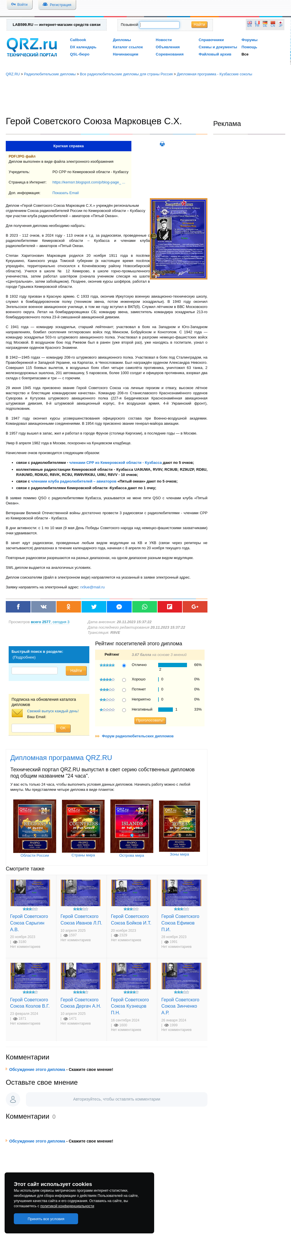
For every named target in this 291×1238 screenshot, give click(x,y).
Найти (199, 24)
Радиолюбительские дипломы (50, 74)
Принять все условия (46, 1219)
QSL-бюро (79, 54)
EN (249, 25)
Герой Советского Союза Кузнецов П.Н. (130, 1006)
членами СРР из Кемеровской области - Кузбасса (115, 462)
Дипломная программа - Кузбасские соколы (214, 74)
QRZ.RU (13, 74)
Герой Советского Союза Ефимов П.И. (180, 923)
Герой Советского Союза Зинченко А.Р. (180, 1006)
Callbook (78, 40)
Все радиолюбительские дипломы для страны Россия (126, 74)
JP (280, 25)
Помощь (249, 47)
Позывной (129, 24)
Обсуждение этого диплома (37, 1069)
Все (244, 54)
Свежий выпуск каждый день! (53, 711)
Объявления (168, 47)
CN (273, 25)
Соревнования (170, 54)
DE (265, 25)
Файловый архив (215, 54)
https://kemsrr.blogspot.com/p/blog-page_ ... (88, 182)
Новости (164, 40)
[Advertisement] (145, 96)
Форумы (249, 40)
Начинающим (125, 54)
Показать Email (65, 193)
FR (257, 25)
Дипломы (122, 40)
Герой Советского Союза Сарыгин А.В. (29, 923)
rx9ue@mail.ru (92, 587)
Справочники (211, 40)
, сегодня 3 (50, 622)
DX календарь (83, 47)
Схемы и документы (218, 47)
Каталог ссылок (128, 47)
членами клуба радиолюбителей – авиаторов (74, 481)
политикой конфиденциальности (67, 1206)
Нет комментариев (25, 947)
